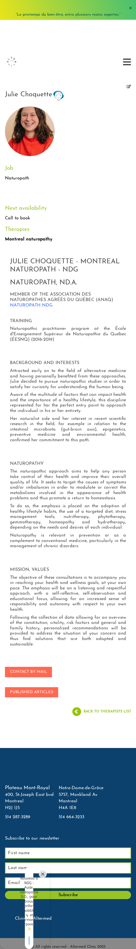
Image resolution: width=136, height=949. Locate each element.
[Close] (43, 906)
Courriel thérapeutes (68, 932)
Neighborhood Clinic (68, 937)
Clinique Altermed (33, 885)
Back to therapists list (107, 678)
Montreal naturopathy (28, 205)
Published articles (31, 659)
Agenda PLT (68, 921)
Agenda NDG (68, 927)
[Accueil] (11, 28)
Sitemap (68, 943)
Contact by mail (28, 639)
